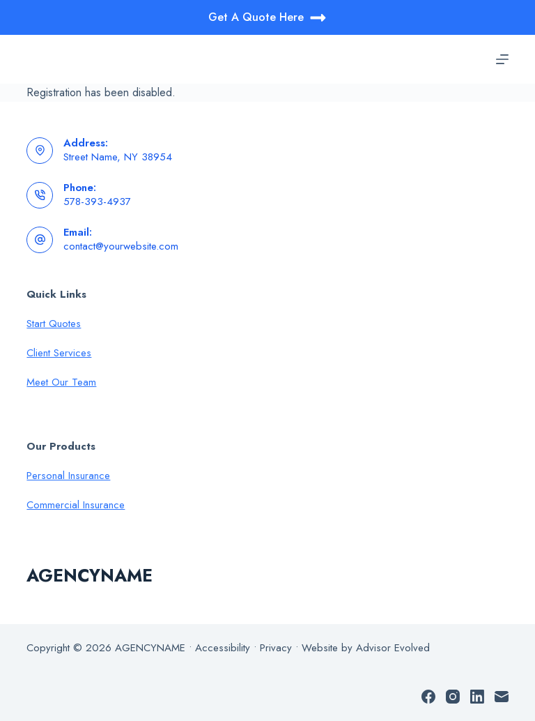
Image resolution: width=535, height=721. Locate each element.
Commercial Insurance (75, 505)
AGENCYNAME (89, 575)
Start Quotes (53, 323)
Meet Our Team (61, 382)
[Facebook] (428, 697)
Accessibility (222, 647)
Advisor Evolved (393, 647)
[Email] (502, 697)
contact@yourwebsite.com (120, 246)
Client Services (58, 352)
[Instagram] (453, 697)
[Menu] (502, 59)
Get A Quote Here (267, 17)
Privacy (276, 647)
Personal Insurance (68, 475)
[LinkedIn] (477, 697)
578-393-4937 (97, 201)
